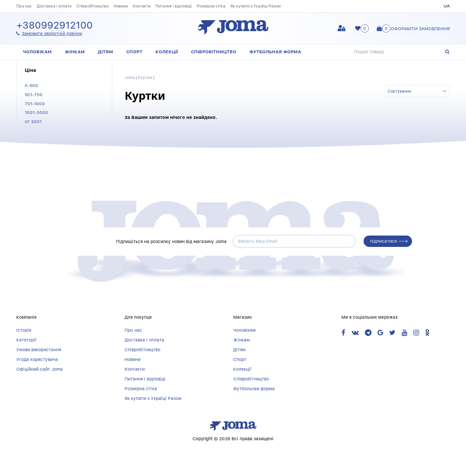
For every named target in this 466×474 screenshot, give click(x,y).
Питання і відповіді (173, 6)
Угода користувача (37, 359)
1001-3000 (36, 112)
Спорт (134, 51)
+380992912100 (54, 25)
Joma (130, 77)
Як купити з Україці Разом (255, 6)
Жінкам (75, 51)
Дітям (105, 51)
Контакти (142, 6)
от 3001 (33, 121)
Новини (120, 6)
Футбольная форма (275, 51)
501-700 (34, 94)
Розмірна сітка (211, 6)
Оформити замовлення (420, 28)
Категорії (26, 339)
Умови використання (38, 349)
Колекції (166, 51)
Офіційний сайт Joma (39, 369)
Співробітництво (92, 6)
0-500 (31, 85)
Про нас (24, 6)
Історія (23, 330)
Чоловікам (37, 51)
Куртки (145, 77)
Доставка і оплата (54, 6)
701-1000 (35, 103)
